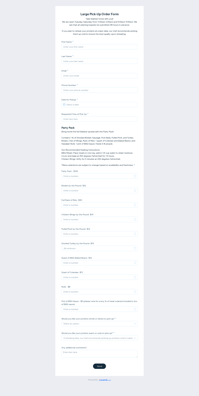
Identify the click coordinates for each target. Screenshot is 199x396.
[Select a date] (101, 104)
